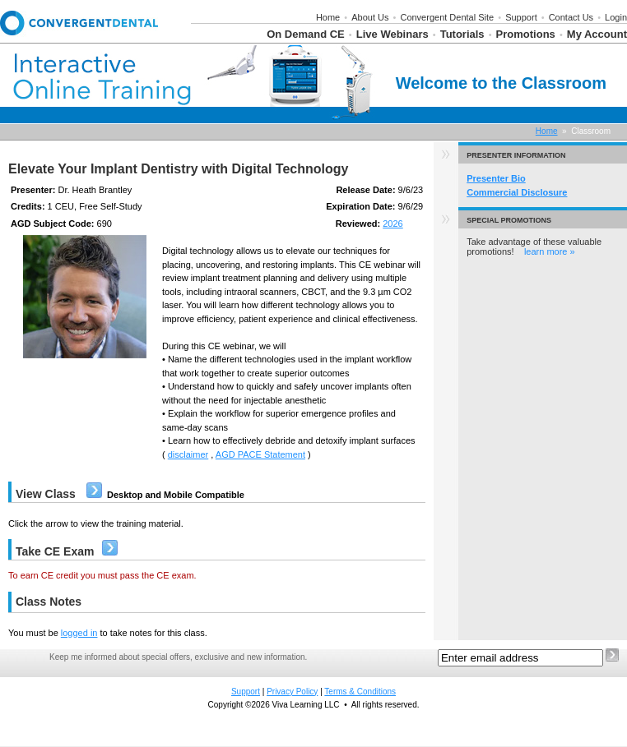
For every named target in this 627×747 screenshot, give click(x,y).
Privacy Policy (292, 691)
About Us (369, 17)
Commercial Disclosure (517, 192)
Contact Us (571, 17)
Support (521, 17)
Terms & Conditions (360, 691)
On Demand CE (306, 34)
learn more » (549, 251)
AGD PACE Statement (260, 454)
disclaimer (188, 454)
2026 (392, 223)
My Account (597, 34)
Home (328, 17)
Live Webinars (392, 34)
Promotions (525, 34)
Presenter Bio (496, 178)
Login (616, 17)
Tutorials (462, 34)
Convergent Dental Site (447, 17)
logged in (79, 633)
